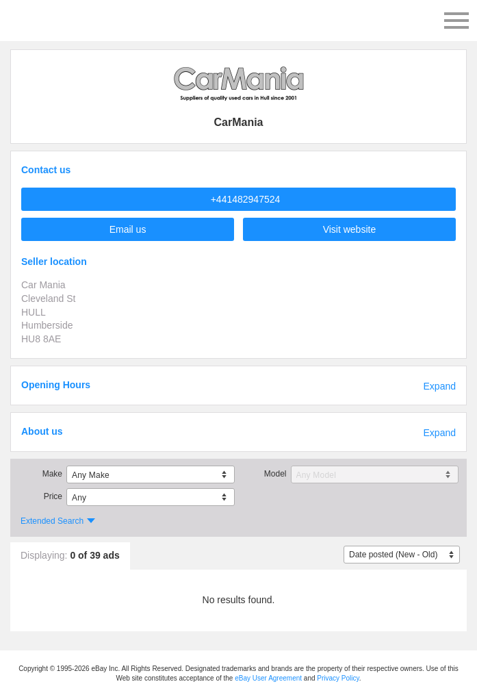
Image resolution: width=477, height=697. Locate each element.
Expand (440, 386)
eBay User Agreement (268, 678)
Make (52, 474)
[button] (238, 199)
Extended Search (52, 521)
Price (53, 496)
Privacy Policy (338, 678)
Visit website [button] (349, 229)
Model (275, 474)
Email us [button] (127, 229)
